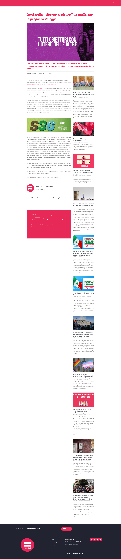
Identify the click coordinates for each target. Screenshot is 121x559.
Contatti (108, 3)
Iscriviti (79, 3)
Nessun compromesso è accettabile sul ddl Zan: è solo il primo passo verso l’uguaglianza (83, 376)
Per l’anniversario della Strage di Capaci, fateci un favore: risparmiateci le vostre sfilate (83, 497)
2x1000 (47, 216)
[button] (114, 3)
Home (61, 3)
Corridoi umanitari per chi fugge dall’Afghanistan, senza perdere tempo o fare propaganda (83, 334)
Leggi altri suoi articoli (42, 189)
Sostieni (88, 3)
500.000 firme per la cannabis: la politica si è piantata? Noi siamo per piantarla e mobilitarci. (83, 253)
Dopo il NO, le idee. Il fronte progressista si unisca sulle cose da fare (83, 94)
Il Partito (69, 3)
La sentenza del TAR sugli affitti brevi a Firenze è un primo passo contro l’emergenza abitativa (83, 457)
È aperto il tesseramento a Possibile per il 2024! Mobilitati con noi (83, 172)
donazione (38, 216)
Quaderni (98, 3)
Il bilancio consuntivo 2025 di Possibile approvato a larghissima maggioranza (82, 411)
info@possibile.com (69, 539)
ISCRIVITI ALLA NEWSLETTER (40, 231)
